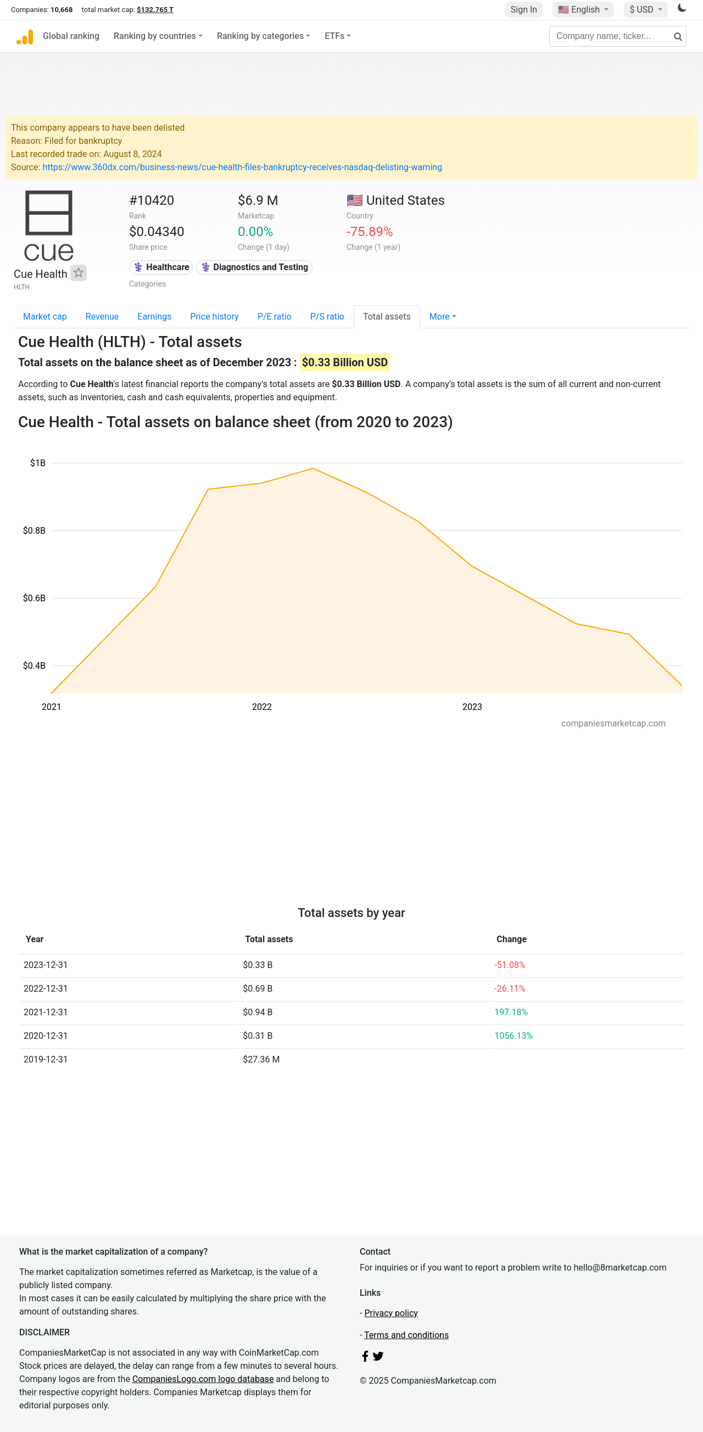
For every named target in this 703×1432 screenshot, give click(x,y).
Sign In (524, 9)
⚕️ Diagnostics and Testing (254, 267)
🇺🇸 (580, 9)
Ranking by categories (260, 36)
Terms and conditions (406, 1335)
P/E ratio (275, 316)
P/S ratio (327, 316)
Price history (214, 316)
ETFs (334, 36)
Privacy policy (391, 1313)
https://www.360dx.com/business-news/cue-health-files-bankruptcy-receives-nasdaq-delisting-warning (242, 167)
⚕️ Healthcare (161, 267)
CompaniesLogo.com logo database (203, 1379)
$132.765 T (155, 9)
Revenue (102, 316)
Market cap (45, 316)
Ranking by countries (155, 36)
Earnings (154, 316)
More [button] (439, 316)
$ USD (642, 9)
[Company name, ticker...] (618, 36)
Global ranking (71, 36)
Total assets (387, 316)
